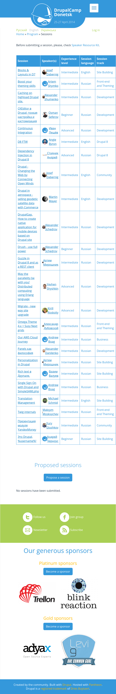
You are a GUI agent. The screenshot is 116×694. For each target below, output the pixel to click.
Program (32, 34)
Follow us (39, 517)
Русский (21, 30)
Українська (48, 30)
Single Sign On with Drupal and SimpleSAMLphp (28, 387)
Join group (76, 517)
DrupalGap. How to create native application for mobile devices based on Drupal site (27, 227)
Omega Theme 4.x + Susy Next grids (27, 326)
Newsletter (40, 530)
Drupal (67, 685)
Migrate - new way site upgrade (27, 310)
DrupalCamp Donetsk (67, 12)
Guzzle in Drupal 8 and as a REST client (28, 262)
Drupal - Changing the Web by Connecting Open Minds (26, 175)
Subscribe (76, 530)
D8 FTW (23, 142)
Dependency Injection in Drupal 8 (26, 155)
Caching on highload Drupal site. (28, 97)
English (34, 30)
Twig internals (27, 412)
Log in (96, 30)
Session (23, 61)
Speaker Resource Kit (85, 45)
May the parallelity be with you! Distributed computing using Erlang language (26, 286)
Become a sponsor (58, 571)
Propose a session (58, 477)
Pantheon (95, 685)
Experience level (69, 61)
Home (20, 34)
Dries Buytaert (80, 689)
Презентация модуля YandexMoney (27, 425)
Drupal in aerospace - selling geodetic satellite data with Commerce (28, 199)
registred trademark (54, 689)
